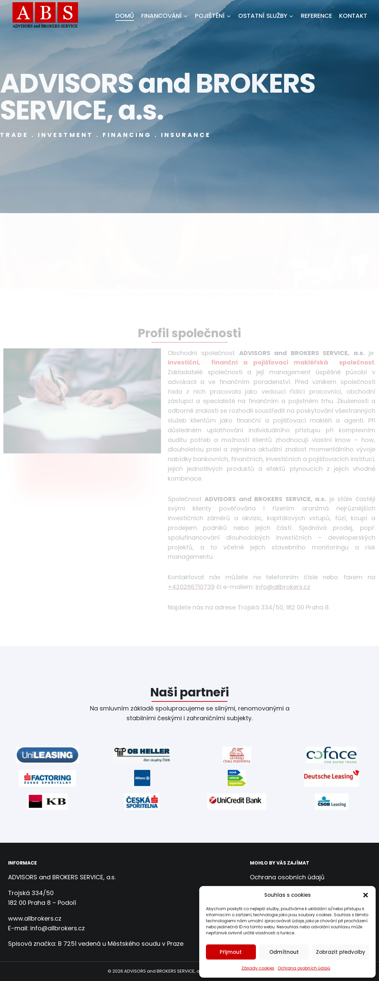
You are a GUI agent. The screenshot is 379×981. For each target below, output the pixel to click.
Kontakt (353, 15)
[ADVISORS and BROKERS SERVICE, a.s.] (47, 16)
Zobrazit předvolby (340, 951)
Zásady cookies (257, 968)
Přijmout (231, 951)
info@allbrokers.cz (283, 587)
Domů (124, 15)
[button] (365, 895)
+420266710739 (191, 587)
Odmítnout (284, 951)
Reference (316, 15)
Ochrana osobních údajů (304, 968)
